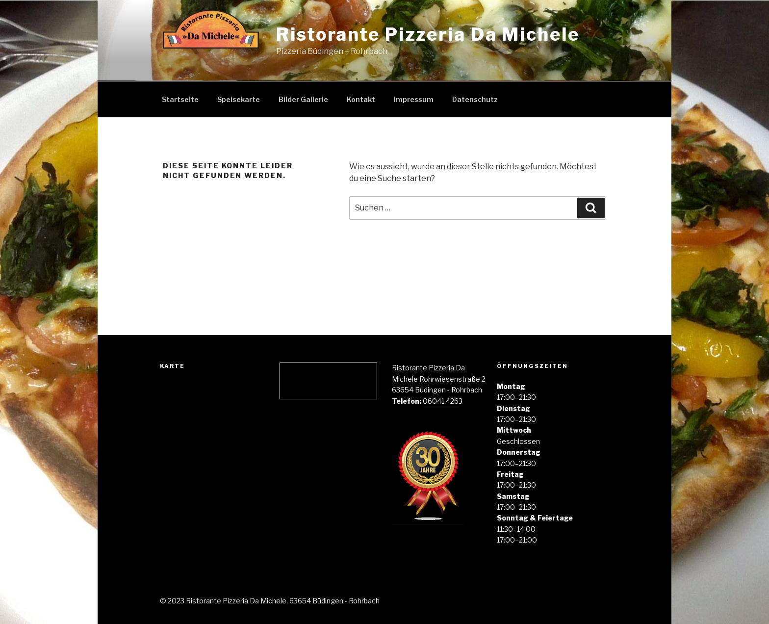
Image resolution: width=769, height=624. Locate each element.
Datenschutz (475, 99)
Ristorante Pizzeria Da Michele (427, 34)
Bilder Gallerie (303, 99)
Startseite (180, 99)
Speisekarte (238, 99)
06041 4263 (442, 401)
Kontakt (361, 99)
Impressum (414, 99)
